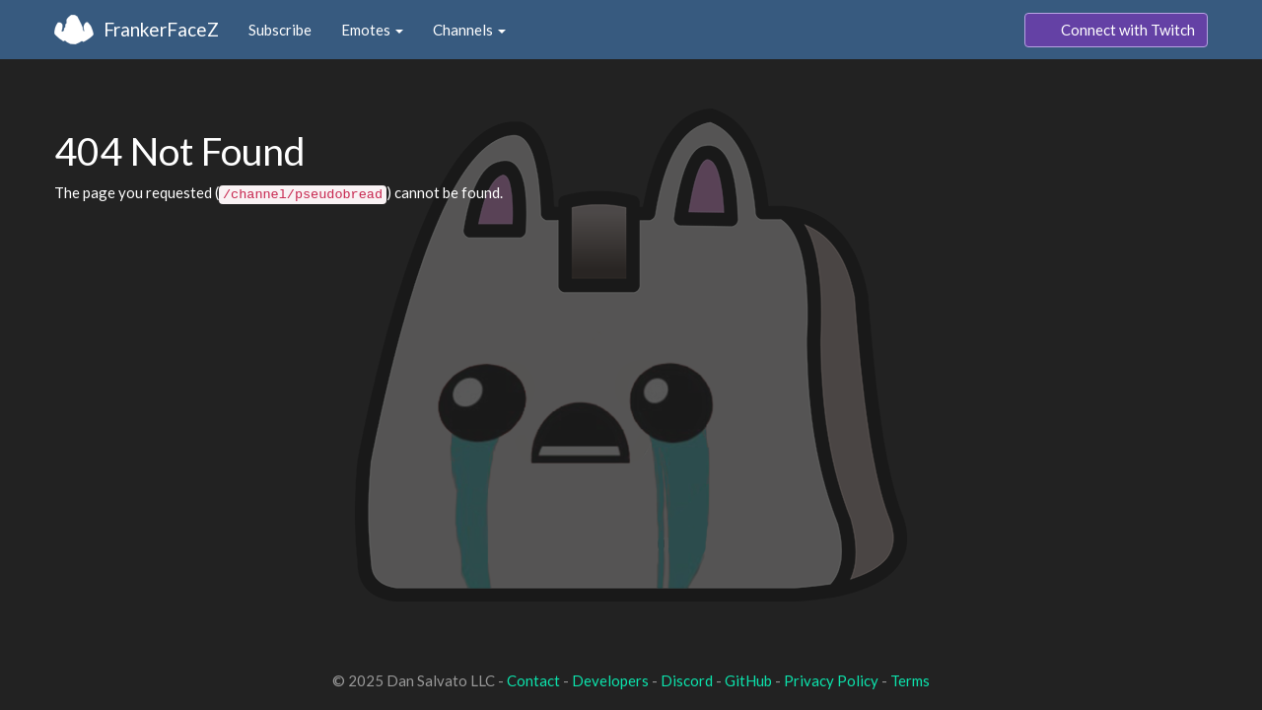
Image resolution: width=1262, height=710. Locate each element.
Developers (610, 680)
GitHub (748, 680)
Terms (910, 680)
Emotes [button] (372, 29)
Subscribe (280, 29)
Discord (687, 680)
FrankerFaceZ (161, 29)
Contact (533, 680)
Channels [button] (469, 29)
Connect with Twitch (1116, 30)
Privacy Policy (831, 680)
